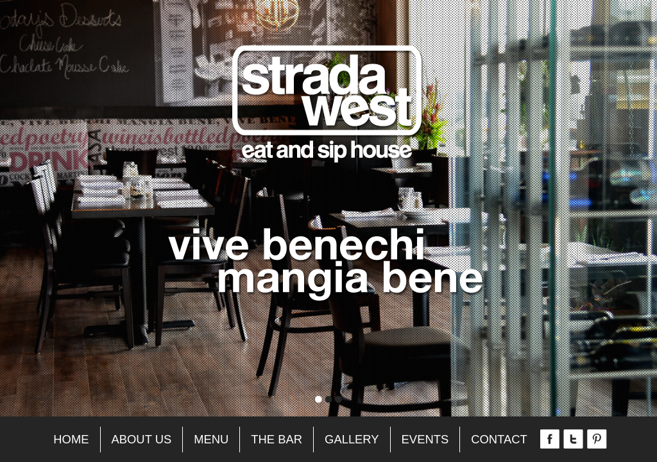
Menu (211, 439)
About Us (142, 439)
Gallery (352, 439)
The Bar (276, 439)
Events (425, 439)
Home (71, 439)
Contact (499, 439)
